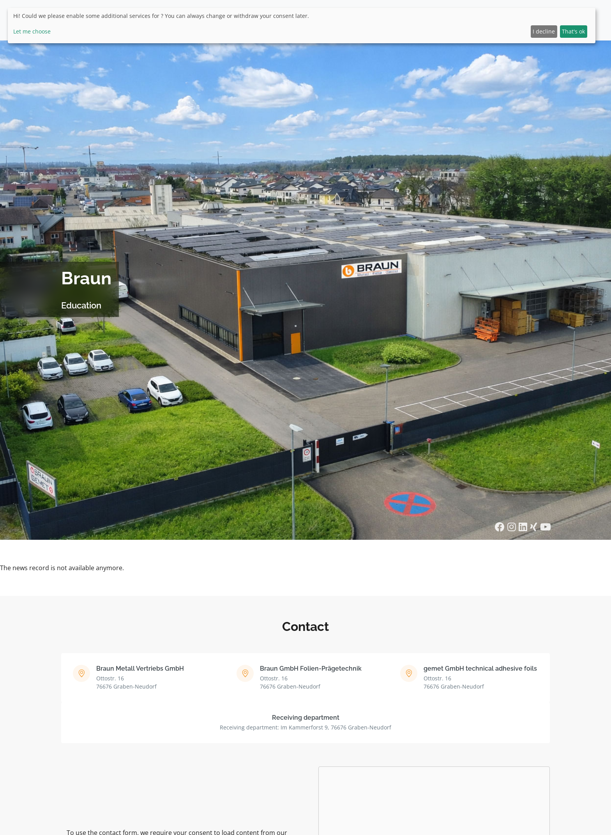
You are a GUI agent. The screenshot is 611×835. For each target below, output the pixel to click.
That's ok (573, 31)
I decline (544, 31)
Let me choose (32, 31)
